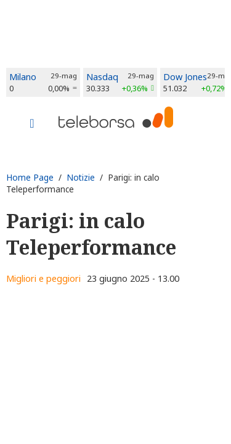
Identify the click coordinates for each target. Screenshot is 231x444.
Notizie (81, 177)
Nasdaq (102, 77)
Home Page (30, 177)
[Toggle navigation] (32, 124)
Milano (22, 77)
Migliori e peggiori (43, 278)
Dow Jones (185, 77)
